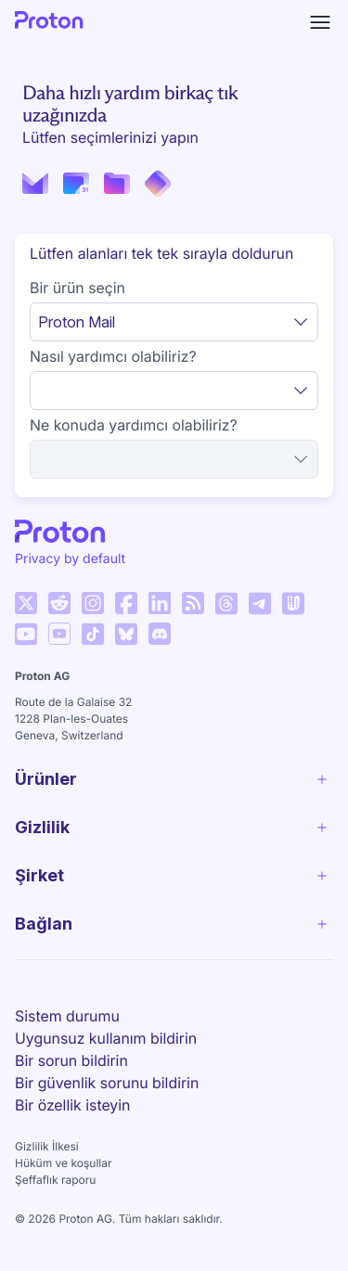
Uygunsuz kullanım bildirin (106, 1038)
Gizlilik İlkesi (47, 1146)
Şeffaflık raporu (55, 1180)
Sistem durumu (67, 1016)
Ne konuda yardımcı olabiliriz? (134, 425)
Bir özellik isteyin (72, 1105)
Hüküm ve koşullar (63, 1163)
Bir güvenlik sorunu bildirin (107, 1082)
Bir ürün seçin (77, 287)
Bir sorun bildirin (71, 1060)
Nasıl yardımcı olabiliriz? (113, 356)
